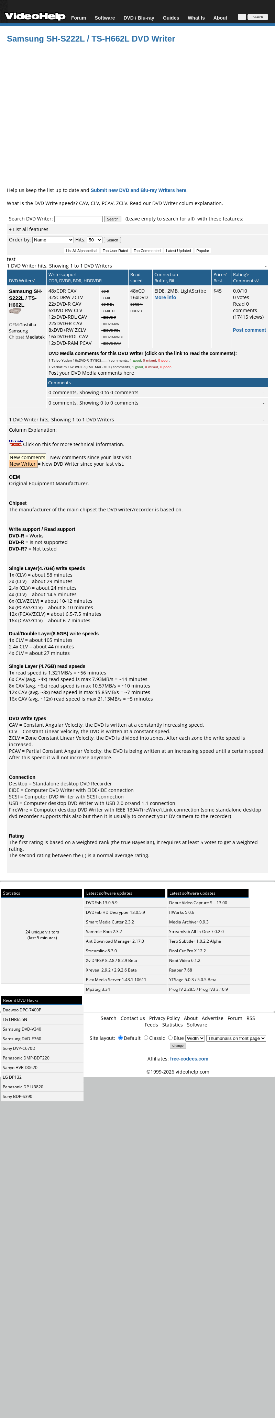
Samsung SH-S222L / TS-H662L (26, 297)
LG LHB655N (15, 1019)
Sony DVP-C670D (19, 1048)
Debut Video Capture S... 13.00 (198, 903)
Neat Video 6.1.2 (184, 960)
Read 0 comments (245, 307)
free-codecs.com (189, 1058)
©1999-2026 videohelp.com (177, 1071)
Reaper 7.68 (180, 970)
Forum (78, 17)
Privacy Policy (164, 1018)
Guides (171, 17)
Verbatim (59, 366)
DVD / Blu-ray (138, 17)
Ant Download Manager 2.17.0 (115, 941)
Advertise (212, 1018)
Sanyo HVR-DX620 (20, 1067)
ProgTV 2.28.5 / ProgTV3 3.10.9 (198, 989)
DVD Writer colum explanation (187, 203)
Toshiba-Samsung (23, 327)
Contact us (133, 1018)
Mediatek (35, 337)
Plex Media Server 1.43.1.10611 (116, 980)
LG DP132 (12, 1077)
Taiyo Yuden (62, 360)
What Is (196, 17)
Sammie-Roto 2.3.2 (104, 931)
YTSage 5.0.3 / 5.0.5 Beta (193, 980)
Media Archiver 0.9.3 (189, 922)
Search (109, 1018)
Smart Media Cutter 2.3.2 (110, 922)
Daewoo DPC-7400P (22, 1010)
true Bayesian (137, 842)
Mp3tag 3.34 (98, 989)
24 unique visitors (42, 932)
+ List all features (28, 229)
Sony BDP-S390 (17, 1096)
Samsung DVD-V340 (22, 1029)
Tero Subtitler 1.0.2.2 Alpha (195, 941)
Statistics (172, 1024)
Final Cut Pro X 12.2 (187, 951)
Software (105, 17)
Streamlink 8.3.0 (101, 951)
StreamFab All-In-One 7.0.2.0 (196, 931)
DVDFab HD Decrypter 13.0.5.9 (115, 912)
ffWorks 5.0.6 (181, 912)
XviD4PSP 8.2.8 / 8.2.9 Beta (111, 960)
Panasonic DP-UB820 (23, 1087)
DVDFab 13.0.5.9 (102, 903)
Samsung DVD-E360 (22, 1039)
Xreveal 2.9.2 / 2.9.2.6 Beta (111, 970)
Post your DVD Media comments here (91, 373)
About (220, 17)
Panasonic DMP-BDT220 (26, 1058)
